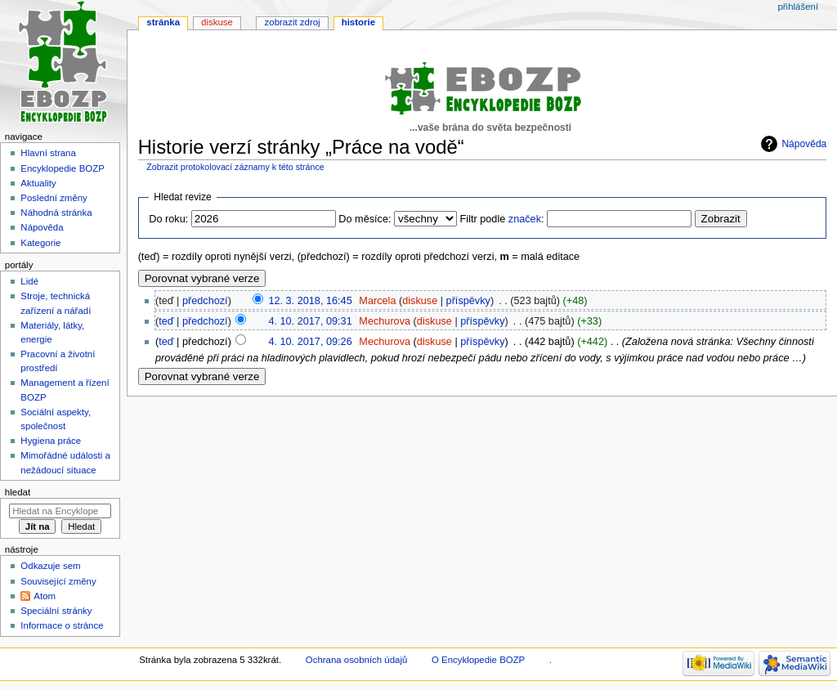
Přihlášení (797, 6)
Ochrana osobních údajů (356, 660)
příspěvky (468, 301)
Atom (45, 596)
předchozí (205, 301)
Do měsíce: (364, 219)
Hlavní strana (47, 153)
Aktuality (38, 183)
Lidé (29, 281)
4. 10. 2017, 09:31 (309, 321)
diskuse (419, 301)
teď (166, 321)
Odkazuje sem (50, 566)
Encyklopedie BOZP (62, 168)
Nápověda (803, 144)
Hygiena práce (50, 441)
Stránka (163, 22)
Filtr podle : (502, 219)
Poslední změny (53, 198)
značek (524, 219)
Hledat (17, 492)
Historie (358, 22)
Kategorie (40, 243)
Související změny (58, 581)
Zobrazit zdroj (292, 22)
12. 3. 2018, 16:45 (309, 301)
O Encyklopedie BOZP (478, 660)
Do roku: (168, 219)
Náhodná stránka (56, 212)
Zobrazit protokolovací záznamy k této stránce (235, 167)
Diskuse (217, 22)
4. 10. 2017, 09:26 (309, 341)
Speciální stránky (56, 611)
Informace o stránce (61, 625)
